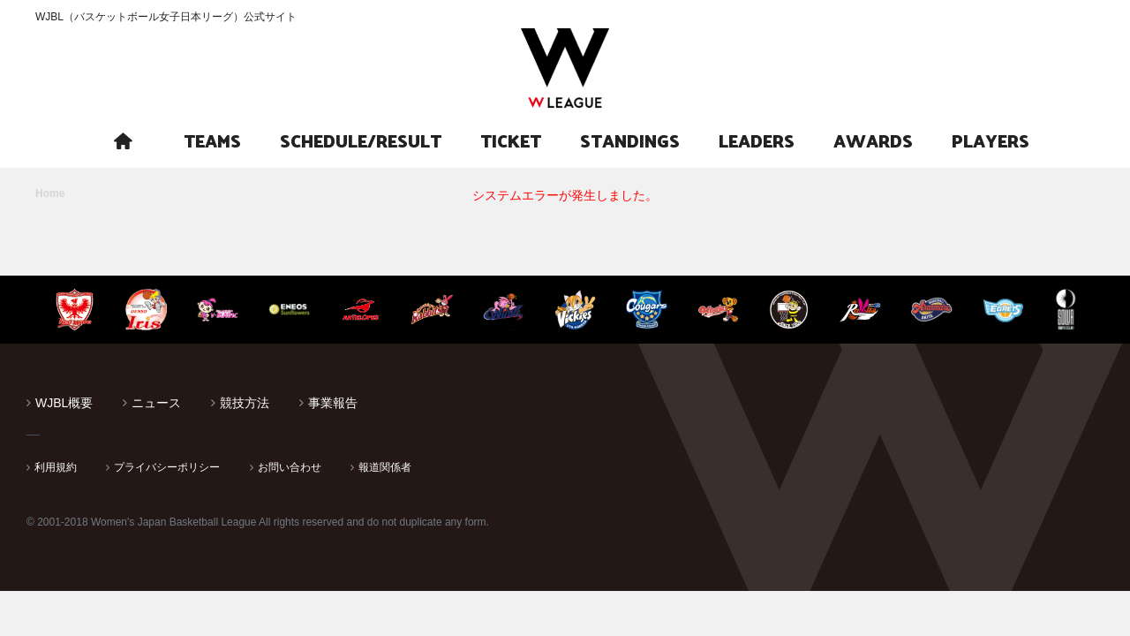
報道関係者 (384, 467)
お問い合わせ (289, 467)
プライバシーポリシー (167, 467)
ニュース (156, 403)
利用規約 (55, 467)
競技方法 (244, 403)
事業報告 (333, 403)
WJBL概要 (64, 403)
